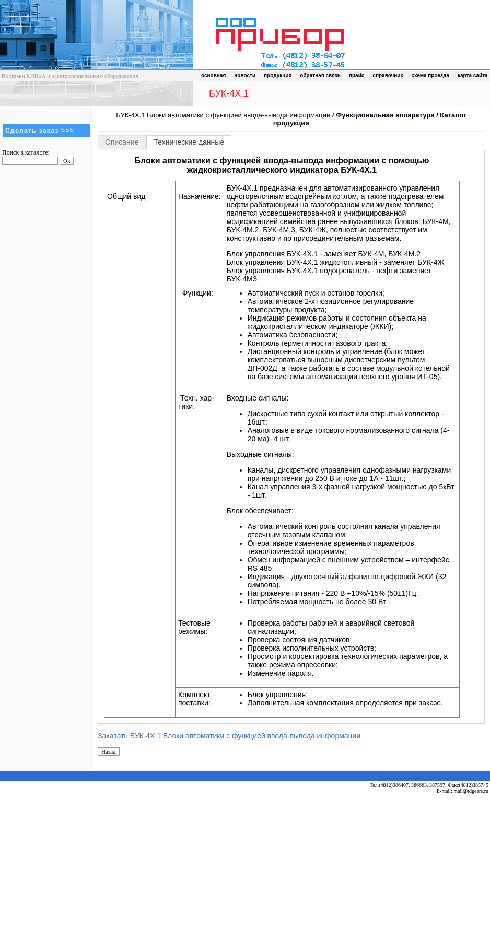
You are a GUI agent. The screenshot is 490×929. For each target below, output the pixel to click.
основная (213, 75)
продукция (277, 75)
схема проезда (430, 75)
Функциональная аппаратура (385, 115)
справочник (387, 75)
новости (244, 75)
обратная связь (320, 75)
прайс (356, 75)
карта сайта (473, 75)
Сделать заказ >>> (39, 130)
